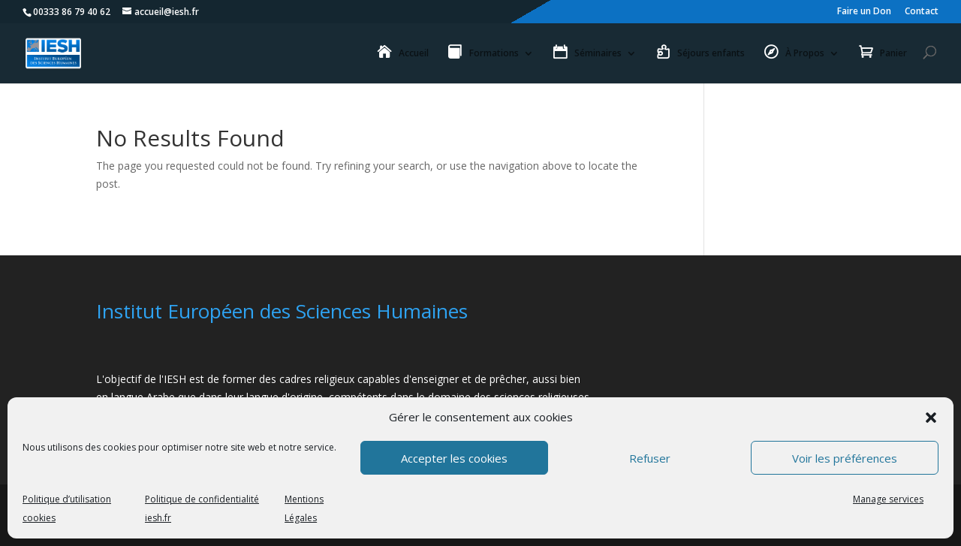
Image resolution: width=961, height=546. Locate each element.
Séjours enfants (711, 53)
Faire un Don (864, 12)
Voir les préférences (844, 458)
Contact (921, 12)
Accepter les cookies (454, 458)
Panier (893, 53)
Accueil (414, 53)
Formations (494, 53)
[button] (930, 417)
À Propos (804, 53)
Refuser (649, 458)
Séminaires (598, 53)
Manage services (888, 499)
